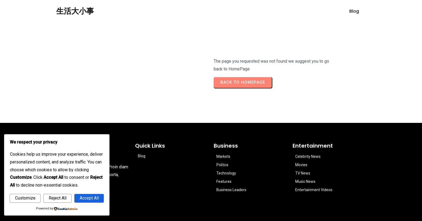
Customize (25, 198)
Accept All (89, 198)
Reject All (57, 198)
